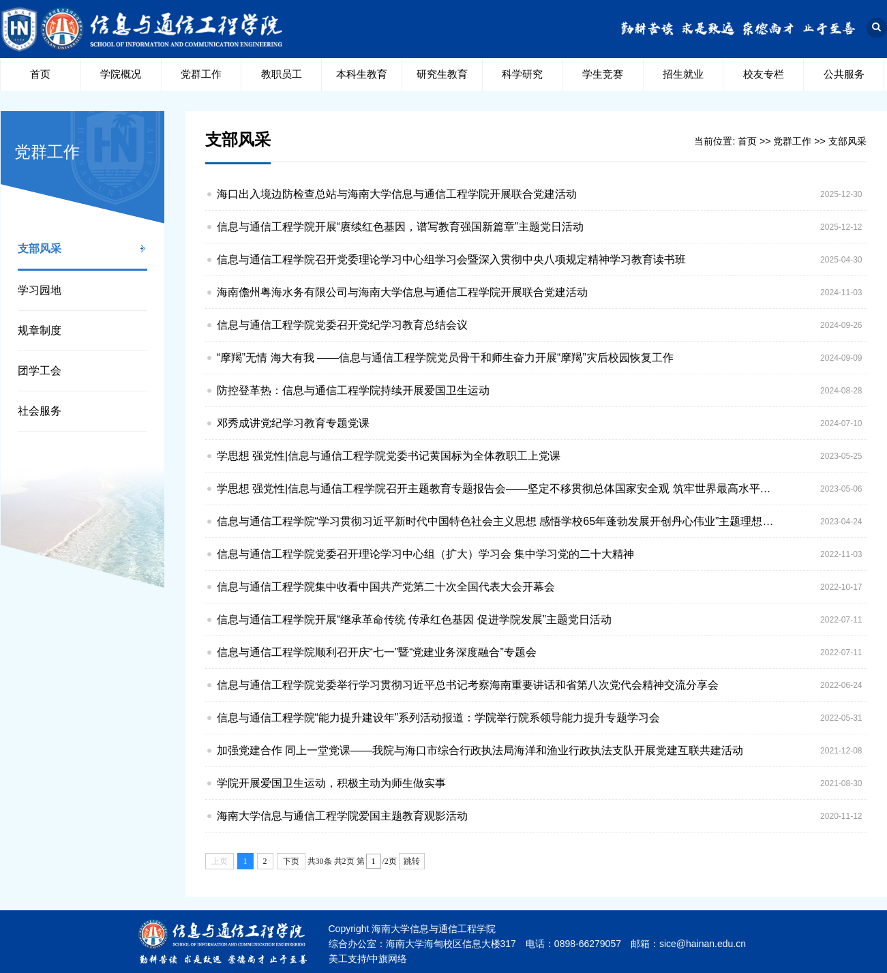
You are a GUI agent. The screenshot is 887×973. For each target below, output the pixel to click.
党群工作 (201, 74)
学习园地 (39, 290)
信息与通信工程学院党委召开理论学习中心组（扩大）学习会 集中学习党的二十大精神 (425, 554)
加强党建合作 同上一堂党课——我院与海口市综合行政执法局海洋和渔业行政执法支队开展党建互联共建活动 (480, 750)
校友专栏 (763, 74)
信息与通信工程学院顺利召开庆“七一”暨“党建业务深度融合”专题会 (377, 652)
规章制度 (39, 330)
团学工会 (39, 370)
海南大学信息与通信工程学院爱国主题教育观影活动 (342, 816)
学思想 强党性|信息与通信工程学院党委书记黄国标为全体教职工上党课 (389, 456)
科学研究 (522, 74)
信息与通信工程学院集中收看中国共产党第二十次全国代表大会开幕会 (386, 587)
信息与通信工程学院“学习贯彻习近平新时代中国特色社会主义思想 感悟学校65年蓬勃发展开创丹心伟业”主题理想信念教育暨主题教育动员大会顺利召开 (498, 521)
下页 (291, 861)
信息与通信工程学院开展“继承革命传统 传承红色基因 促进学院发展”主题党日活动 (414, 619)
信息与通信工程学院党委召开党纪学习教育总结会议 (342, 325)
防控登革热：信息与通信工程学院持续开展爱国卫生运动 (353, 390)
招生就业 (683, 74)
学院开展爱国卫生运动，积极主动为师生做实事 (331, 783)
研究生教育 (442, 74)
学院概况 (120, 74)
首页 (40, 74)
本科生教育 (361, 74)
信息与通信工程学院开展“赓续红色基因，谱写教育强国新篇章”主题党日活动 (400, 227)
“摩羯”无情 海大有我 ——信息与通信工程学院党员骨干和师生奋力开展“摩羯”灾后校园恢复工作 (445, 357)
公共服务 (844, 74)
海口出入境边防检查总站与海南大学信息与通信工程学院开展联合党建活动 (397, 194)
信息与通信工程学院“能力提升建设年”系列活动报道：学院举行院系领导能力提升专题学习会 (439, 717)
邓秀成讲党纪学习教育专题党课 (293, 423)
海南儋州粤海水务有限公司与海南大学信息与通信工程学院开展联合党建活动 (402, 292)
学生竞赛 (602, 74)
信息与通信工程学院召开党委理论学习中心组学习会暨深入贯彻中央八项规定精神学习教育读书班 (451, 259)
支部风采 (39, 248)
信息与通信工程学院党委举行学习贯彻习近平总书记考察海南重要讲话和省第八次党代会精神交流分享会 (468, 685)
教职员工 (281, 74)
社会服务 (39, 411)
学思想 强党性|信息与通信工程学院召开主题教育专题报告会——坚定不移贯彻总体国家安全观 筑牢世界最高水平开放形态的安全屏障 (498, 488)
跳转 (412, 861)
